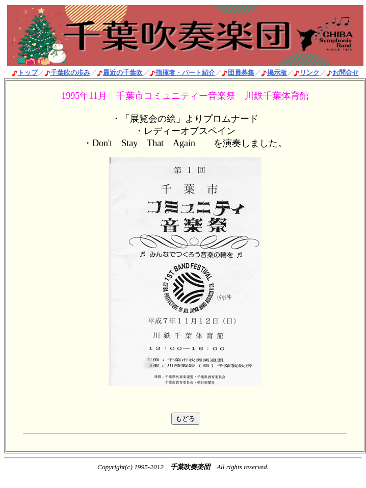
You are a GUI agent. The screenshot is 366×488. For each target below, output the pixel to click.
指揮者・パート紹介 (185, 72)
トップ (28, 72)
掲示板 (277, 72)
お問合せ (345, 72)
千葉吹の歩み (70, 72)
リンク (310, 72)
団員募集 (241, 72)
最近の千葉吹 (123, 72)
